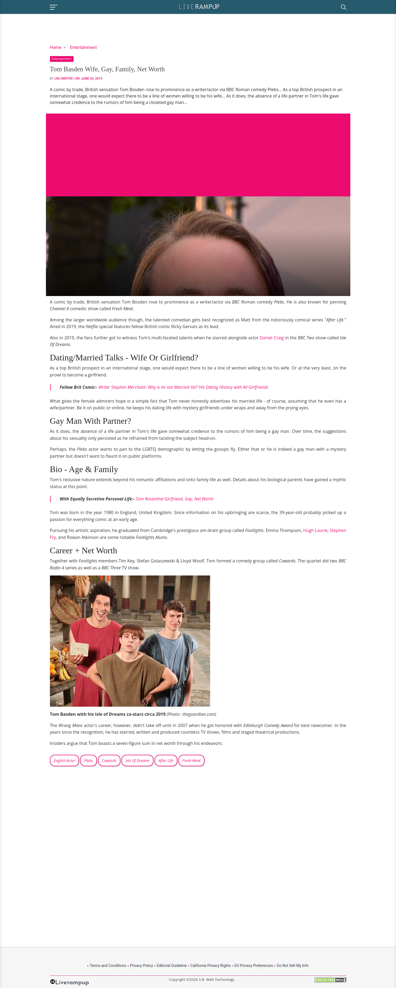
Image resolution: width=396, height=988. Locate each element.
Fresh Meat (191, 760)
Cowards (109, 760)
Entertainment (83, 47)
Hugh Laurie (315, 530)
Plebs (88, 760)
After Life (166, 760)
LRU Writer (63, 78)
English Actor (64, 760)
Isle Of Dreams (138, 760)
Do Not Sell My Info (292, 965)
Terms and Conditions (108, 965)
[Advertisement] (198, 151)
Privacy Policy (141, 965)
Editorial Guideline (172, 965)
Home (55, 47)
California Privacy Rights (210, 965)
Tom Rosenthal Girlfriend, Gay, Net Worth (175, 499)
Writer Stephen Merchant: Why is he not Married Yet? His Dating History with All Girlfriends (183, 387)
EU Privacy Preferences (254, 965)
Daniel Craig (272, 338)
